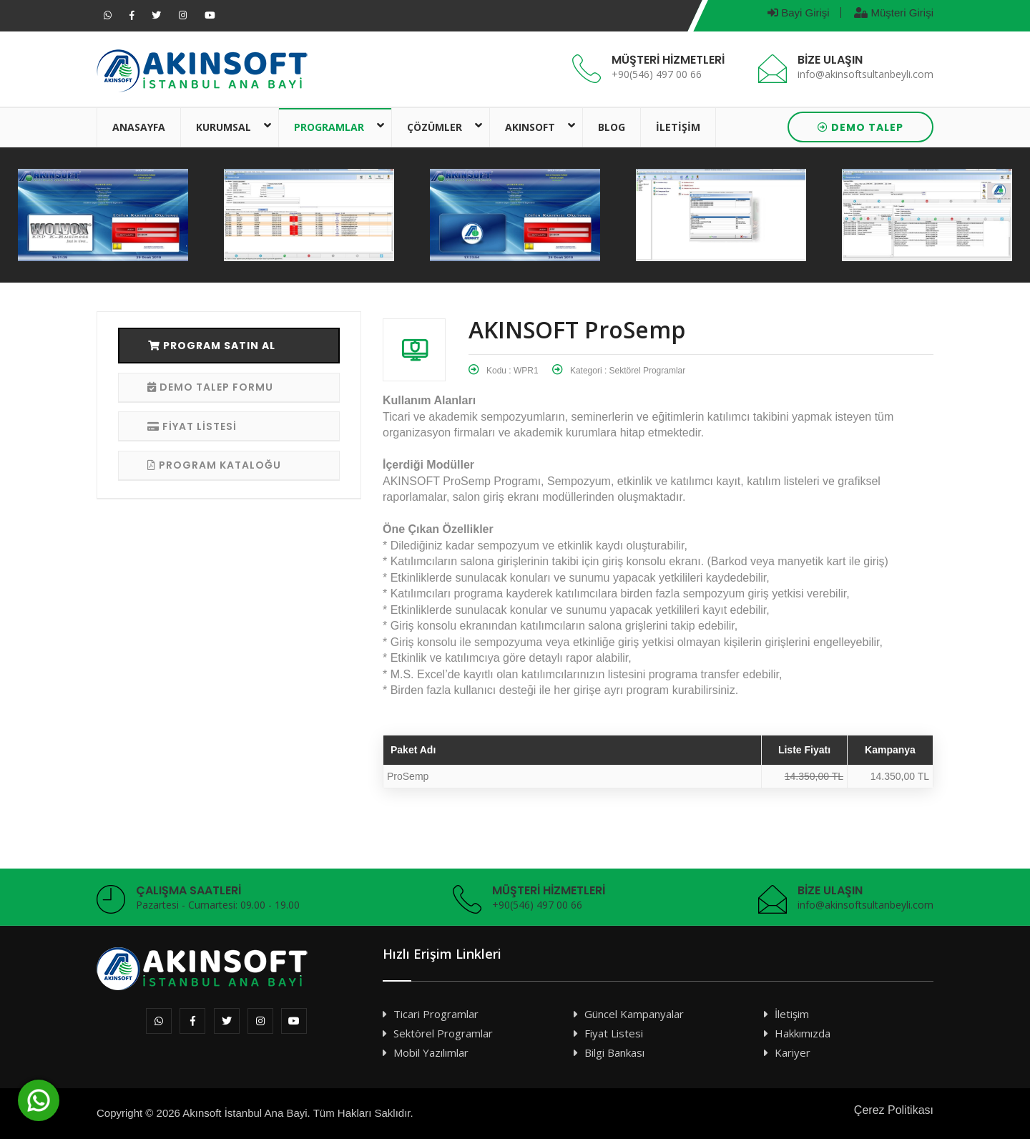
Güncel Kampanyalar (634, 1014)
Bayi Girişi (798, 12)
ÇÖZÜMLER (434, 127)
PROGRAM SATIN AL (211, 345)
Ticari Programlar (436, 1014)
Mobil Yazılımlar (431, 1052)
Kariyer (792, 1052)
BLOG (611, 127)
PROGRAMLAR (329, 127)
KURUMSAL (223, 127)
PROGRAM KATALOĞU (214, 465)
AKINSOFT (530, 127)
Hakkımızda (802, 1033)
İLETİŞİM (678, 127)
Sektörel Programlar (443, 1033)
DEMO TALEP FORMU (210, 387)
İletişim (792, 1014)
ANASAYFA (138, 127)
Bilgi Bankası (614, 1052)
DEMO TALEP (860, 127)
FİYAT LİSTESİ (192, 426)
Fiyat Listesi (613, 1033)
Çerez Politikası (893, 1110)
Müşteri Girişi (893, 12)
